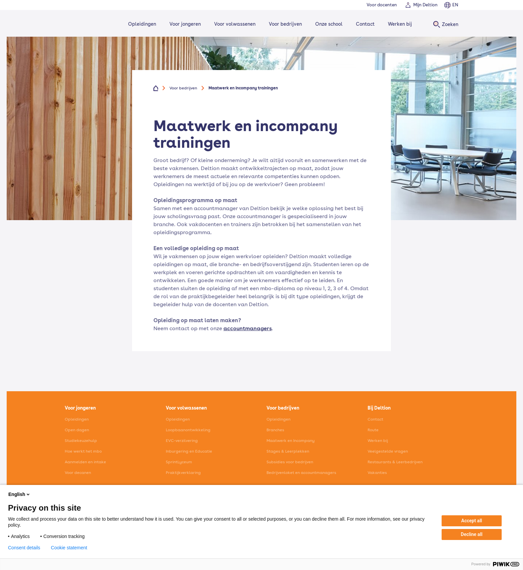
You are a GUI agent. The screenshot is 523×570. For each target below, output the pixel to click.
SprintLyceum (179, 462)
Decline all (472, 534)
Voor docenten (382, 4)
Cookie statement (69, 547)
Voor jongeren (184, 24)
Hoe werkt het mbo (83, 451)
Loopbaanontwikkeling (188, 430)
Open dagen (77, 430)
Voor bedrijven (284, 24)
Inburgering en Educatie (189, 451)
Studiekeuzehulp (81, 440)
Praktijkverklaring (183, 472)
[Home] (87, 24)
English (19, 494)
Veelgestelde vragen (388, 451)
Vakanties (377, 472)
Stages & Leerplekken (288, 451)
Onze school (328, 24)
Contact (364, 24)
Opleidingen (141, 24)
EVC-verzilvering (182, 440)
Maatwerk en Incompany (291, 440)
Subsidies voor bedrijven (290, 462)
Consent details (24, 547)
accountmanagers (247, 328)
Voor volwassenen (233, 24)
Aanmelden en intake (85, 462)
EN (455, 4)
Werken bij (399, 24)
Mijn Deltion (425, 4)
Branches (275, 430)
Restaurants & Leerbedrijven (395, 462)
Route (373, 430)
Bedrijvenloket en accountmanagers (301, 472)
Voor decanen (78, 472)
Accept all (471, 520)
